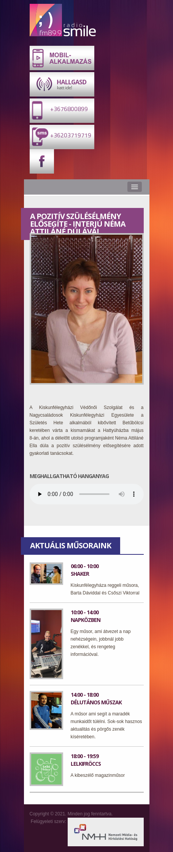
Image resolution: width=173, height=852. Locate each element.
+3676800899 (59, 110)
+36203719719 (60, 136)
